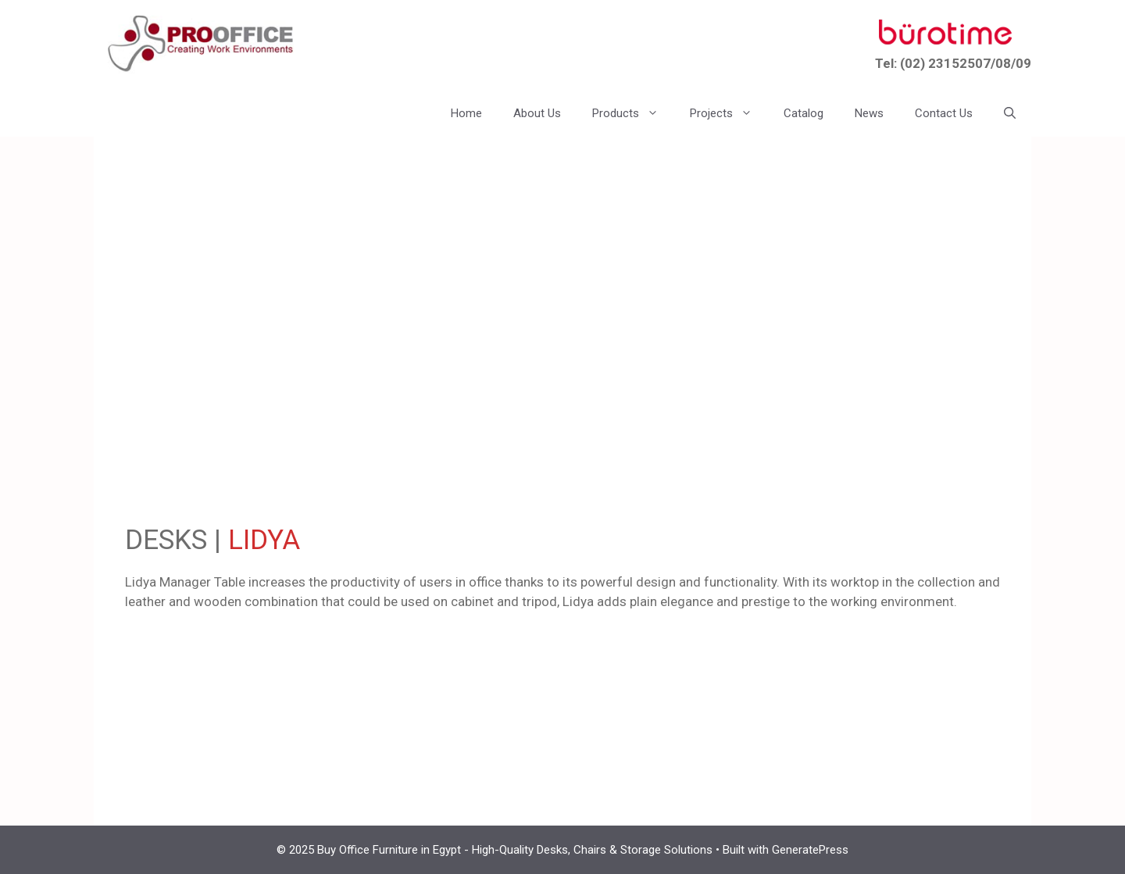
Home (466, 113)
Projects (729, 113)
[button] (1009, 113)
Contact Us (944, 113)
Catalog (803, 113)
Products (633, 113)
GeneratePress (810, 850)
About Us (537, 113)
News (869, 113)
